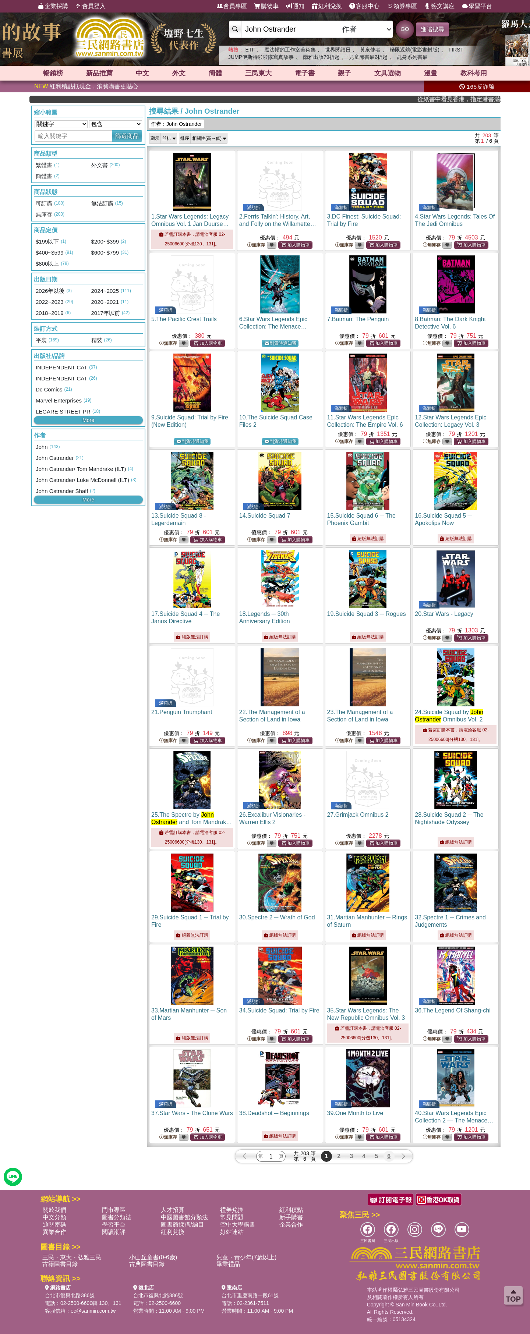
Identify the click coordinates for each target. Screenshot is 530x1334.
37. (192, 1113)
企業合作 (291, 1224)
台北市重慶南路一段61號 (250, 1295)
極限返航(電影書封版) (414, 50)
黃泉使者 (370, 50)
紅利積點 (291, 1210)
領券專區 (402, 6)
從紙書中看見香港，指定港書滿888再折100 (472, 99)
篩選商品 (127, 136)
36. (452, 1010)
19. (366, 614)
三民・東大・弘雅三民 (71, 1257)
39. (355, 1113)
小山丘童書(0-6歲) (153, 1257)
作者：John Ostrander (176, 124)
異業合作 (54, 1232)
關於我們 (54, 1210)
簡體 (215, 73)
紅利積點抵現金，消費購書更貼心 (86, 86)
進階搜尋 (432, 29)
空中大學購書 (237, 1224)
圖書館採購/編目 (182, 1224)
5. (184, 319)
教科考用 (473, 73)
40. (454, 1120)
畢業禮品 (228, 1264)
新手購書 (291, 1217)
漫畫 (430, 73)
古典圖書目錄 (147, 1264)
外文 (179, 73)
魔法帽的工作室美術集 (290, 50)
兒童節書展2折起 (368, 57)
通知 (295, 6)
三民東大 (258, 73)
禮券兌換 (232, 1210)
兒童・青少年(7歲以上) (246, 1257)
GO (404, 29)
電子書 (305, 73)
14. (264, 515)
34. (279, 1010)
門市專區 (114, 1210)
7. (358, 319)
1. (191, 223)
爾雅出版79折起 (321, 57)
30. (277, 917)
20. (444, 614)
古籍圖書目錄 (60, 1264)
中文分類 (54, 1217)
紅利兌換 (327, 6)
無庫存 (256, 245)
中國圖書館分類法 (184, 1217)
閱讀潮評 (114, 1232)
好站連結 (232, 1232)
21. (181, 712)
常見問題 (232, 1217)
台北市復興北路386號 (70, 1295)
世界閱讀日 (338, 50)
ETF (250, 50)
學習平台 (477, 6)
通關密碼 (54, 1224)
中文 (142, 73)
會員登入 (90, 6)
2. (277, 223)
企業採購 (53, 6)
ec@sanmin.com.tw (93, 1311)
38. (274, 1113)
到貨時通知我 (280, 343)
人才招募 (172, 1210)
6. (273, 326)
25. (191, 822)
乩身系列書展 (412, 57)
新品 (99, 73)
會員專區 (232, 6)
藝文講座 (439, 6)
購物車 (266, 6)
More (88, 420)
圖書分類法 (116, 1217)
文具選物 (387, 73)
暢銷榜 (53, 73)
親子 (344, 73)
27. (358, 815)
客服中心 (364, 6)
